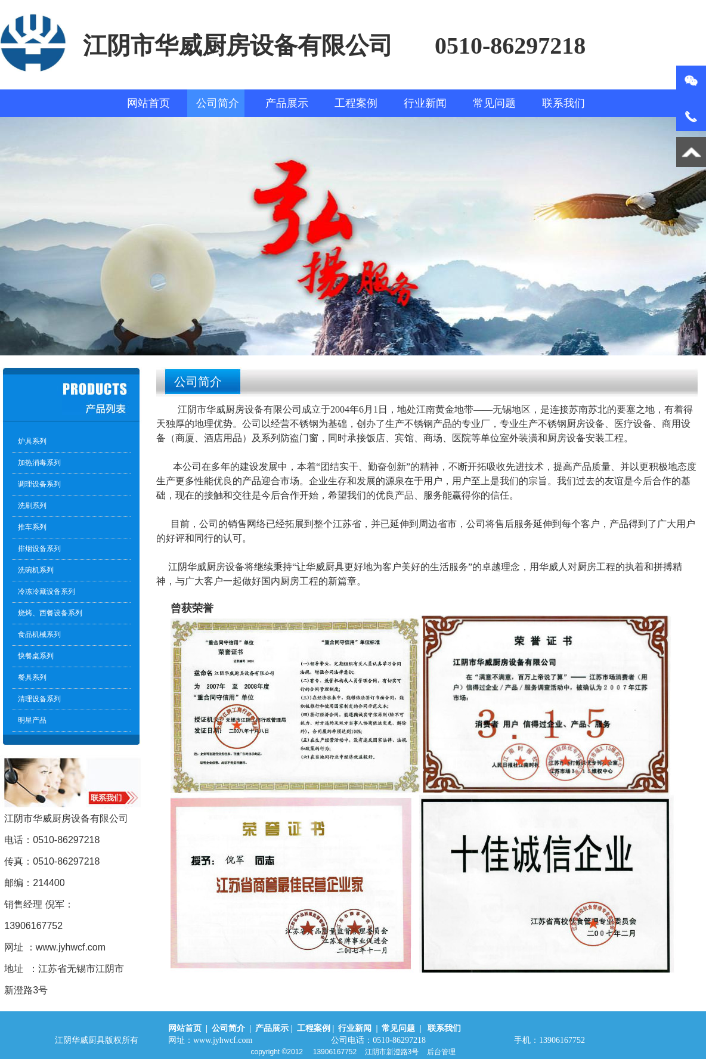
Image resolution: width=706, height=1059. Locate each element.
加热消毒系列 (39, 463)
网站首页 (148, 103)
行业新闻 (425, 103)
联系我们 (563, 103)
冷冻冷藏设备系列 (46, 591)
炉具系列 (32, 441)
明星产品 (32, 720)
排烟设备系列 (39, 548)
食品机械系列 (39, 634)
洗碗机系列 (36, 570)
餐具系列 (32, 677)
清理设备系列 (39, 699)
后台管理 (441, 1052)
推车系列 (32, 527)
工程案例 (356, 103)
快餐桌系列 (36, 656)
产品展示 (286, 103)
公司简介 (217, 103)
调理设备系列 (39, 484)
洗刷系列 (32, 505)
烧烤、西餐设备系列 (50, 613)
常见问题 (494, 103)
